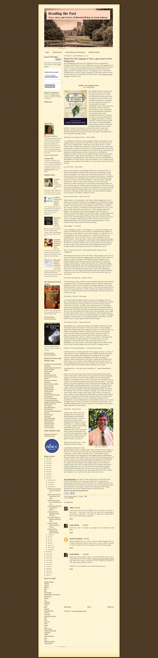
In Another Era (48, 393)
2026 (47, 458)
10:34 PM (86, 554)
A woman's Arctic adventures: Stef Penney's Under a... (53, 530)
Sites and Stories (48, 414)
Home (47, 52)
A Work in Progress (49, 423)
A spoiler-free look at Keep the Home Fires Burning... (54, 507)
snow (45, 637)
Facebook (46, 609)
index (45, 619)
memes (46, 625)
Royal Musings (48, 405)
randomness (47, 632)
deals (45, 607)
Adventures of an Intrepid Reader (53, 364)
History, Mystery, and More (51, 383)
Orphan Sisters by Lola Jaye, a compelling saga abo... (54, 501)
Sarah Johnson (52, 136)
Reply (71, 518)
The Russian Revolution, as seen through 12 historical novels (57, 243)
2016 (47, 551)
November (51, 482)
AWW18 (46, 587)
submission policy (49, 169)
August (50, 534)
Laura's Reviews (48, 396)
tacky (45, 639)
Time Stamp (47, 416)
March (50, 545)
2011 (47, 562)
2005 (47, 575)
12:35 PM (86, 538)
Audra (72, 507)
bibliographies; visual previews (52, 594)
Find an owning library (50, 318)
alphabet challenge (49, 582)
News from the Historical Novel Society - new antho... (54, 496)
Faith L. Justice (48, 371)
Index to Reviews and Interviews (75, 52)
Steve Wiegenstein (70, 479)
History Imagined (48, 385)
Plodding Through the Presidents (52, 402)
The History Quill (48, 387)
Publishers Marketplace (50, 630)
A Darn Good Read (49, 369)
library (46, 623)
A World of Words (49, 425)
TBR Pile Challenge (49, 641)
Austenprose (47, 365)
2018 (47, 476)
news (45, 627)
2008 (47, 568)
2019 (47, 473)
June (49, 539)
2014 (47, 556)
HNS (45, 618)
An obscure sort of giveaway (57, 180)
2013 (47, 558)
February (50, 547)
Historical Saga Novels (50, 374)
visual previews (48, 643)
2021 (47, 469)
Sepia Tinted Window (49, 407)
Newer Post (67, 607)
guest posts (47, 614)
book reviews (47, 596)
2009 (47, 566)
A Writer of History (49, 427)
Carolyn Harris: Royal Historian (52, 367)
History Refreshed (49, 389)
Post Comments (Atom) (79, 611)
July (49, 536)
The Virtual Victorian (49, 418)
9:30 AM (85, 525)
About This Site (57, 52)
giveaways (47, 612)
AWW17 (46, 585)
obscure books (48, 628)
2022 (47, 467)
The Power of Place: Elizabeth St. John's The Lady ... (53, 513)
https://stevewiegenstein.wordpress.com (76, 490)
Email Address (52, 77)
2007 (47, 570)
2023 (47, 465)
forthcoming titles (49, 610)
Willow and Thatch (49, 420)
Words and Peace (48, 421)
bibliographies (48, 592)
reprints (46, 634)
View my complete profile (51, 155)
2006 (47, 573)
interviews (47, 621)
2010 (47, 564)
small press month (49, 636)
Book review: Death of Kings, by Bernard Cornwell (57, 221)
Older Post (110, 607)
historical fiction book (50, 616)
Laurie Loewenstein (76, 538)
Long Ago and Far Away (50, 398)
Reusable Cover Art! (49, 435)
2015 (47, 553)
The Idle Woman (48, 391)
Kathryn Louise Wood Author (52, 394)
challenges (47, 601)
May (49, 541)
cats (45, 600)
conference (47, 603)
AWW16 (46, 583)
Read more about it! (49, 317)
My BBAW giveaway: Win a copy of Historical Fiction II (57, 201)
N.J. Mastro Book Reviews (51, 400)
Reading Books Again (50, 403)
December (51, 480)
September (51, 486)
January (50, 549)
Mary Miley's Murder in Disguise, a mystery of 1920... (54, 519)
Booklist (46, 598)
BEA (45, 589)
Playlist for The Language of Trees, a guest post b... (54, 490)
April (49, 543)
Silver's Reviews (48, 409)
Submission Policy (94, 52)
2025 (47, 461)
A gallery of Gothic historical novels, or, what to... (53, 524)
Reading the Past (55, 94)
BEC (45, 591)
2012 (47, 560)
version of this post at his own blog (103, 559)
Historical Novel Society (50, 434)
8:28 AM (77, 507)
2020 (47, 471)
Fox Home (47, 373)
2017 (47, 478)
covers (46, 605)
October (50, 484)
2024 (47, 463)
